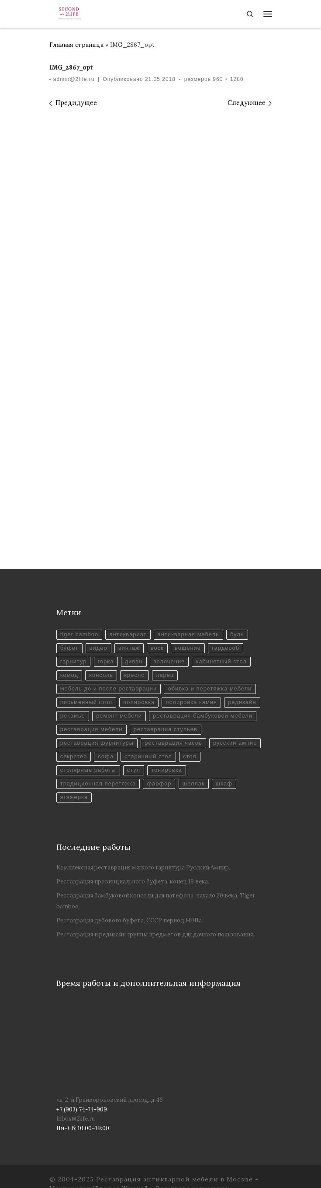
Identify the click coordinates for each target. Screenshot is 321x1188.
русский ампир (235, 742)
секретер (73, 756)
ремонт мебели (119, 715)
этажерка (74, 797)
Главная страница (76, 45)
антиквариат (127, 634)
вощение (188, 648)
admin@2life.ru (74, 79)
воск (157, 648)
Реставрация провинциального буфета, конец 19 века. (132, 881)
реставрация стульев (165, 729)
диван (134, 661)
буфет (69, 648)
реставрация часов (173, 742)
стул (133, 770)
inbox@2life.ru (75, 1118)
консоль (101, 675)
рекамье (72, 715)
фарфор (159, 783)
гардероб (225, 648)
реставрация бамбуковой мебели (202, 715)
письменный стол (86, 702)
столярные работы (88, 770)
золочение (169, 661)
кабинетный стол (221, 661)
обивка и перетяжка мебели (210, 688)
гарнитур (73, 661)
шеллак (194, 783)
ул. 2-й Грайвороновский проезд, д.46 (109, 1100)
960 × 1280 (227, 79)
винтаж (129, 648)
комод (69, 675)
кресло (134, 675)
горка (106, 661)
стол (190, 756)
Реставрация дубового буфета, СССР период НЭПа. (129, 920)
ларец (165, 675)
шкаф (224, 783)
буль (237, 634)
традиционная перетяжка (98, 783)
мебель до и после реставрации (108, 688)
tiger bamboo (79, 634)
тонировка (166, 770)
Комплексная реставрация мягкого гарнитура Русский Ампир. (143, 867)
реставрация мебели (91, 729)
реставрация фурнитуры (97, 742)
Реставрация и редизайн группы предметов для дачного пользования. (155, 934)
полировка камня (191, 702)
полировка (139, 702)
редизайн (242, 702)
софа (106, 756)
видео (98, 648)
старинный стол (148, 756)
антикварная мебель (188, 634)
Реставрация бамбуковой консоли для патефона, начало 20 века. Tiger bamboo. (155, 901)
